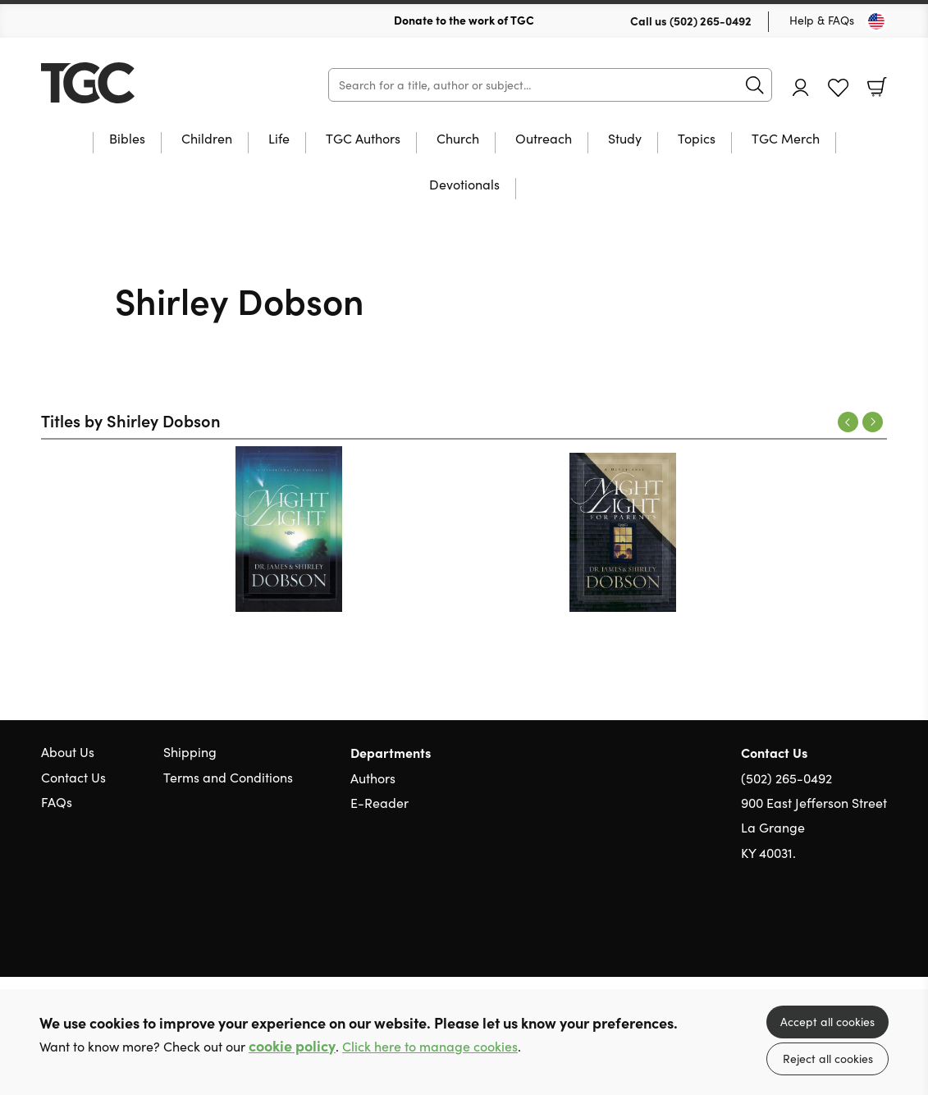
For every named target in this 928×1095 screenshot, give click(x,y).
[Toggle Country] (876, 21)
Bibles (127, 139)
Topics (696, 139)
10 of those (143, 82)
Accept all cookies (827, 1021)
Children (206, 139)
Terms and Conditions (228, 777)
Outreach (543, 139)
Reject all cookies (828, 1058)
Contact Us (73, 777)
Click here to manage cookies (430, 1046)
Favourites (838, 88)
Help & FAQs (821, 20)
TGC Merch (786, 139)
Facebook (850, 931)
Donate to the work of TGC (464, 19)
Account (801, 87)
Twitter (820, 932)
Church (458, 139)
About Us (67, 751)
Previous (848, 422)
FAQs (56, 801)
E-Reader (379, 802)
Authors (372, 778)
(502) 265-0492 (711, 20)
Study (625, 139)
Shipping (190, 751)
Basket (877, 87)
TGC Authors (363, 139)
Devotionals (464, 185)
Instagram (879, 932)
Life (279, 139)
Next (872, 422)
